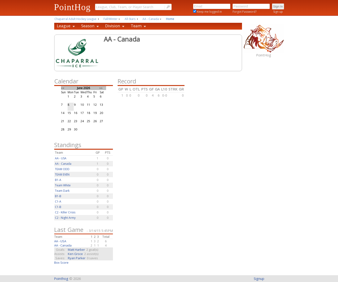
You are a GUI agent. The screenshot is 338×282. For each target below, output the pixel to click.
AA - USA (60, 158)
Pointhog (61, 278)
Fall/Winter (111, 19)
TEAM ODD (62, 169)
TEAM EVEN (62, 174)
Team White (63, 185)
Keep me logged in (209, 12)
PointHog (72, 7)
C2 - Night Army (65, 218)
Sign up (278, 12)
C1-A (58, 202)
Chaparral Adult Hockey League (75, 19)
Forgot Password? (245, 12)
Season (87, 25)
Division (112, 25)
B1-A (58, 180)
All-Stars (130, 19)
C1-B (58, 207)
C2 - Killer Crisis (65, 212)
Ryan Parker (76, 258)
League (63, 25)
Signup (259, 278)
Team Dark (62, 191)
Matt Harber (76, 249)
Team (136, 25)
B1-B (58, 196)
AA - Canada (150, 19)
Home (170, 19)
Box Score (61, 262)
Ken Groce (75, 254)
